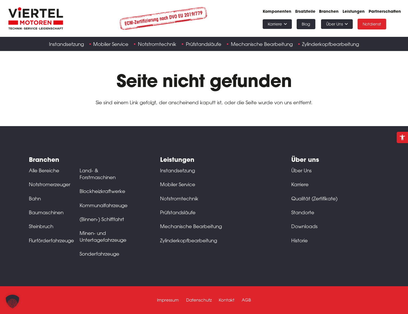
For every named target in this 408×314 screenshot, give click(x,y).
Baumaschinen (46, 212)
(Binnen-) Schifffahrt (102, 219)
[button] (402, 137)
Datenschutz (199, 300)
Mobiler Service (177, 184)
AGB (246, 300)
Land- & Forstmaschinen (98, 173)
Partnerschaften (385, 11)
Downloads (304, 226)
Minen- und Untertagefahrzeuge (103, 236)
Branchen (329, 11)
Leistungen (354, 11)
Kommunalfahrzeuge (104, 205)
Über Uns (301, 170)
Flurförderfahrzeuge (51, 240)
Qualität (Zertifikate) (314, 198)
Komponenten (277, 11)
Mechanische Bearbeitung (191, 226)
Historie (299, 240)
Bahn (35, 198)
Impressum (168, 300)
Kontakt (226, 300)
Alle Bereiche (44, 170)
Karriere (300, 184)
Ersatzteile (305, 11)
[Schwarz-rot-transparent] (35, 18)
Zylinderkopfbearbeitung (188, 240)
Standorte (302, 212)
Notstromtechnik (179, 198)
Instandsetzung (177, 170)
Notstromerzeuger (49, 184)
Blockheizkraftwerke (102, 191)
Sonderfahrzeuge (99, 254)
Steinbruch (41, 226)
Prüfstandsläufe (178, 212)
